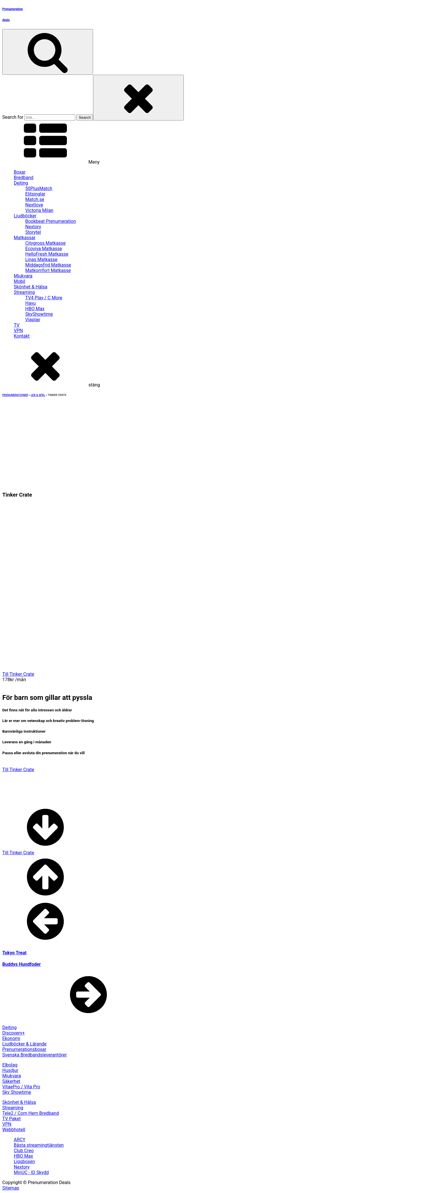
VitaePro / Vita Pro (21, 1086)
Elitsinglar (35, 194)
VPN (18, 330)
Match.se (34, 199)
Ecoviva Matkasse (43, 248)
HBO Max (35, 308)
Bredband (23, 177)
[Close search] (138, 97)
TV (17, 325)
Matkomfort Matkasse (48, 270)
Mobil (19, 281)
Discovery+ (13, 1033)
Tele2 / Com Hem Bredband (30, 1113)
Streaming (24, 292)
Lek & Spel (38, 395)
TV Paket (11, 1118)
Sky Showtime (16, 1092)
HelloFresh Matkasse (46, 254)
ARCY (19, 1139)
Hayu (30, 303)
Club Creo (24, 1150)
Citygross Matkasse (45, 243)
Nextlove (34, 205)
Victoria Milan (39, 210)
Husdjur (10, 1070)
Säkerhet (11, 1081)
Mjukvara (23, 276)
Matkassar (24, 237)
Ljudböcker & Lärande (24, 1044)
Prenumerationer (15, 395)
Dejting (21, 183)
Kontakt (22, 336)
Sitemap (10, 1188)
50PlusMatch (38, 188)
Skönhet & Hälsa (30, 287)
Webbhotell (13, 1129)
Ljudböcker (25, 216)
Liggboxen (24, 1161)
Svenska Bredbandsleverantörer (34, 1055)
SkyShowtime (39, 314)
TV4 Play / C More (43, 297)
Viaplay (32, 319)
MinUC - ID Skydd (31, 1172)
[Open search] (47, 52)
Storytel (33, 232)
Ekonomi (11, 1038)
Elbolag (10, 1065)
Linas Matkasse (41, 259)
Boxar (20, 172)
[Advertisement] (215, 440)
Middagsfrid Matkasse (48, 265)
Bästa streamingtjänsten (39, 1145)
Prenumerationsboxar (24, 1049)
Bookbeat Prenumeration (50, 221)
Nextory (33, 226)
